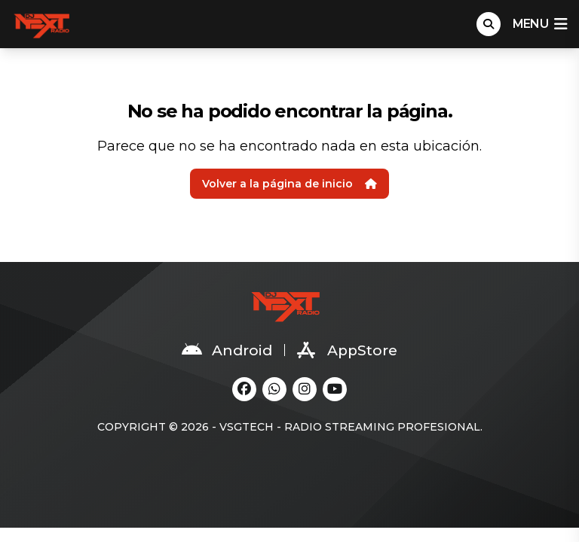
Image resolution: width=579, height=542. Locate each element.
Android (227, 350)
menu (540, 24)
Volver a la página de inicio (289, 183)
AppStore (347, 350)
